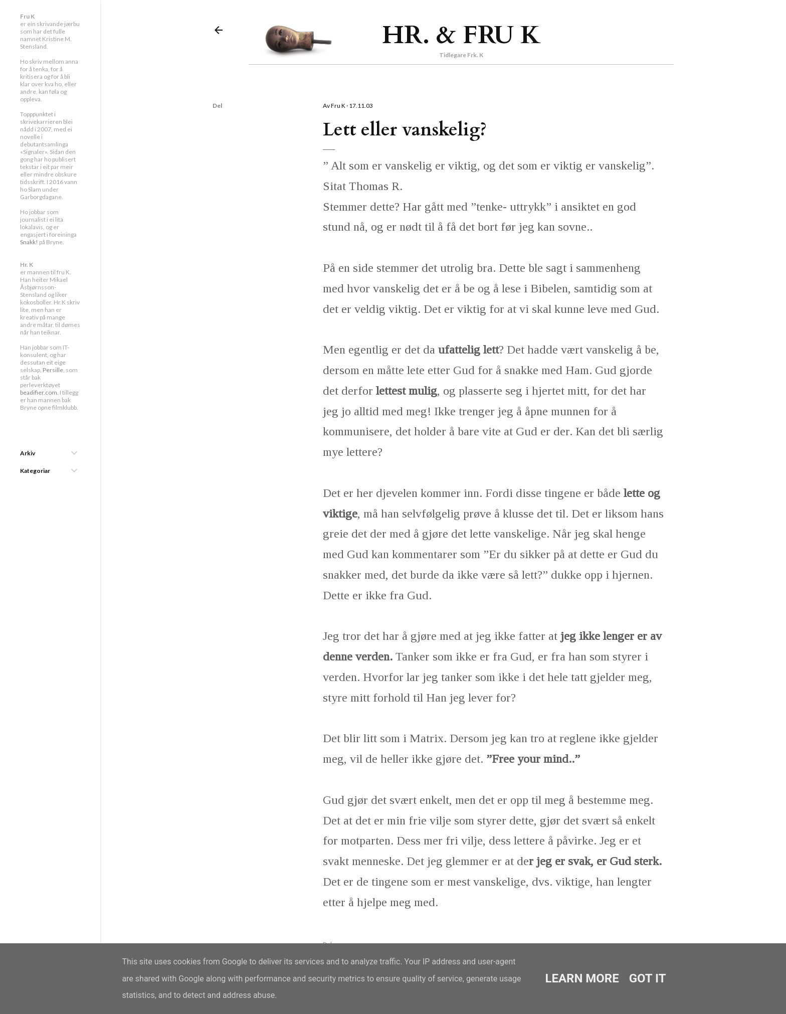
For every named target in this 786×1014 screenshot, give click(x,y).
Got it (647, 978)
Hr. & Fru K (461, 35)
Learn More (582, 978)
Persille (53, 370)
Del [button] (217, 105)
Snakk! (29, 242)
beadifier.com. (39, 392)
